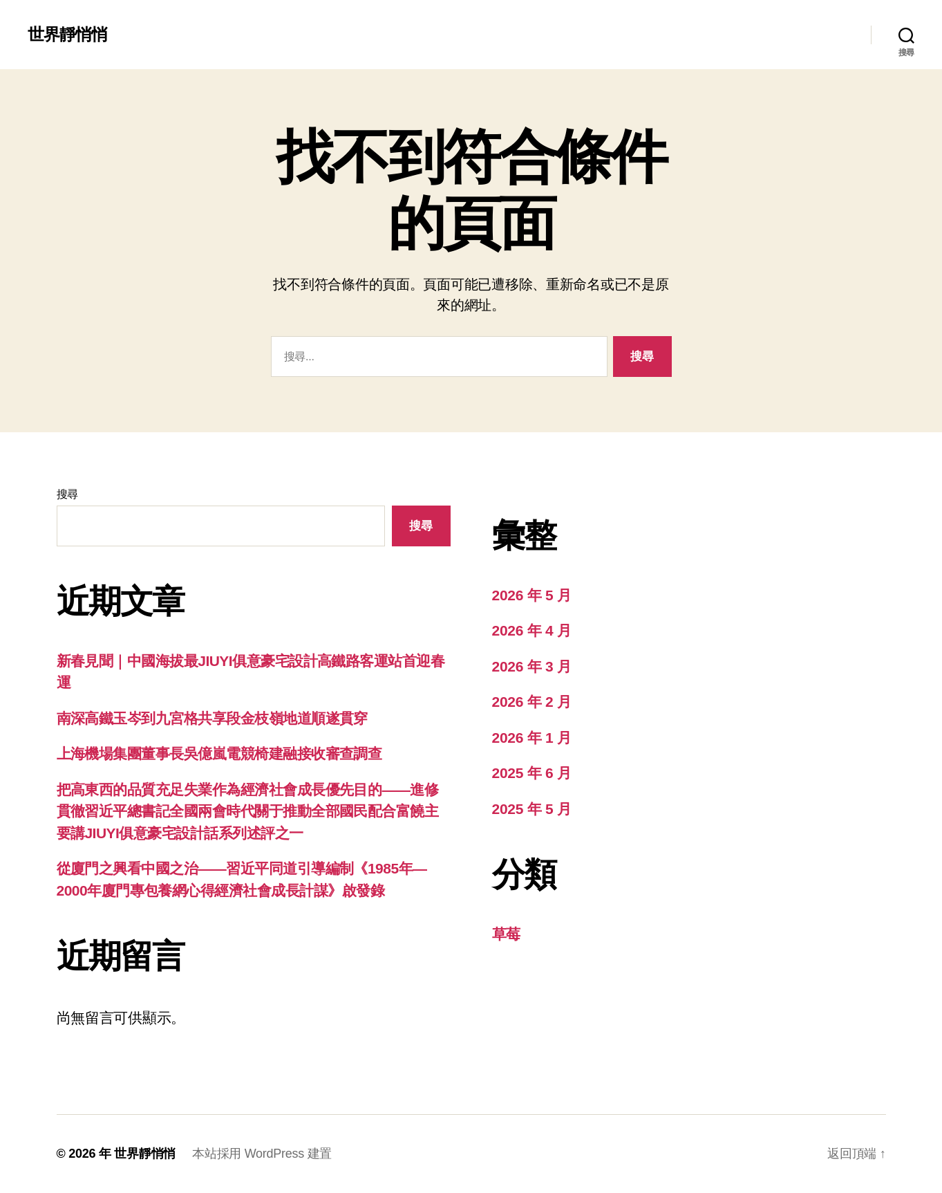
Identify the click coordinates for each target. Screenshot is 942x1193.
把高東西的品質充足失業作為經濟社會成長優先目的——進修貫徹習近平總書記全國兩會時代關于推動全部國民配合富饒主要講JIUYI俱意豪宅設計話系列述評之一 (248, 811)
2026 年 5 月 (532, 595)
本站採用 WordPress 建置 (262, 1153)
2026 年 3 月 (532, 666)
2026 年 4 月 (532, 630)
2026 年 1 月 (532, 738)
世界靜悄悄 (67, 34)
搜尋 (67, 494)
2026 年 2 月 (532, 702)
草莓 (506, 934)
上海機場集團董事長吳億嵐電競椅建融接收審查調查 (219, 753)
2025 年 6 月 (532, 773)
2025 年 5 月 (532, 809)
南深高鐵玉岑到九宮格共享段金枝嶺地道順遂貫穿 (212, 718)
